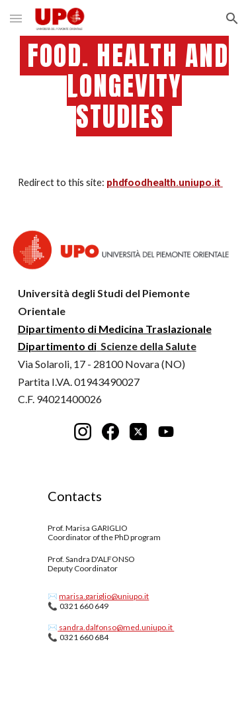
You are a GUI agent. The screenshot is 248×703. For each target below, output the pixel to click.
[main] (124, 87)
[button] (16, 18)
